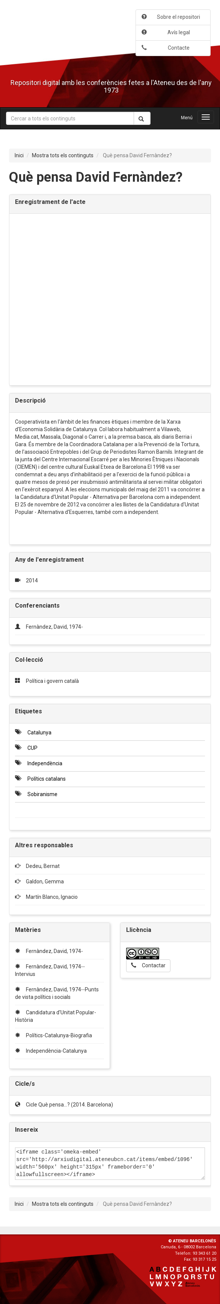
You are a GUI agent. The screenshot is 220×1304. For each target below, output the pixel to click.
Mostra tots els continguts (62, 155)
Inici (19, 155)
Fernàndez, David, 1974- (54, 627)
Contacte (166, 48)
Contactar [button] (148, 965)
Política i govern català (52, 681)
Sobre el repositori (171, 17)
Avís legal (166, 32)
